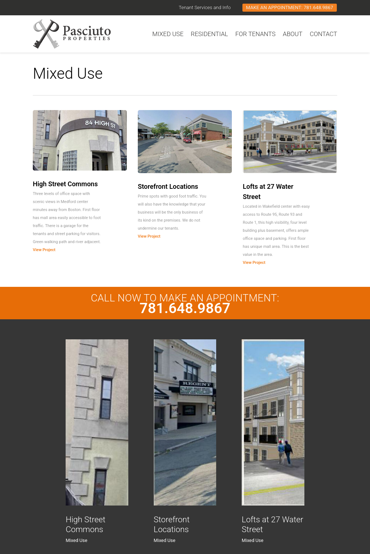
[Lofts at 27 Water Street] (273, 422)
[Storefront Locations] (185, 422)
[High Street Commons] (97, 422)
